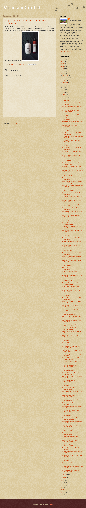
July (64, 87)
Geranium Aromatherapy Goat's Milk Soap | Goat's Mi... (71, 238)
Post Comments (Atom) (16, 123)
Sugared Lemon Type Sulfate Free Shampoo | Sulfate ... (70, 381)
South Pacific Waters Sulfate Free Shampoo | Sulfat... (70, 411)
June (64, 89)
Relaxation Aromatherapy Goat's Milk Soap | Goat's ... (71, 167)
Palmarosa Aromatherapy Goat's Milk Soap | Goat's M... (71, 193)
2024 (62, 63)
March (64, 97)
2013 (62, 494)
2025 (62, 61)
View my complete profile (66, 51)
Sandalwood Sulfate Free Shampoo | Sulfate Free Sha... (71, 426)
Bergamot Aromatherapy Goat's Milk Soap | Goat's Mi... (71, 291)
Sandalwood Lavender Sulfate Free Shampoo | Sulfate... (71, 441)
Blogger (51, 504)
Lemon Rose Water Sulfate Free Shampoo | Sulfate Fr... (70, 189)
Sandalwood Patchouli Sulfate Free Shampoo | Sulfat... (71, 433)
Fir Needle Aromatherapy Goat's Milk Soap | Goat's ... (71, 246)
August (64, 85)
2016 (62, 487)
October (65, 80)
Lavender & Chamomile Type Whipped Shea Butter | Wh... (71, 324)
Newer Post (7, 120)
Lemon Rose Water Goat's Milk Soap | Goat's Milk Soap (71, 279)
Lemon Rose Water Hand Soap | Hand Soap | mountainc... (71, 249)
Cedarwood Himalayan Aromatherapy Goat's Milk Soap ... (71, 283)
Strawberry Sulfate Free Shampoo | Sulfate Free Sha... (71, 399)
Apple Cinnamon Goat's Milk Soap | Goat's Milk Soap (71, 111)
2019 (62, 480)
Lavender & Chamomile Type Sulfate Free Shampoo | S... (71, 358)
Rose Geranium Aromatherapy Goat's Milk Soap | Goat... (71, 163)
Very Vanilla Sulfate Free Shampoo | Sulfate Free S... (71, 339)
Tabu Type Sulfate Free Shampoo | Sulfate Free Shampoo (71, 369)
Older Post (52, 120)
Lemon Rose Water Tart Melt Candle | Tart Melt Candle (71, 174)
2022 (62, 68)
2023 (62, 66)
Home (30, 120)
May (64, 92)
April (64, 94)
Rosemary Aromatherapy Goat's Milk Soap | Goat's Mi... (71, 156)
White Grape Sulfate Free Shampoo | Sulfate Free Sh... (71, 321)
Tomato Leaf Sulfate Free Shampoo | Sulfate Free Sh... (71, 362)
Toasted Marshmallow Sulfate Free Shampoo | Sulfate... (70, 366)
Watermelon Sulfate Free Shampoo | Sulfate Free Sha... (71, 328)
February (65, 474)
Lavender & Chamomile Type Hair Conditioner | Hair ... (70, 373)
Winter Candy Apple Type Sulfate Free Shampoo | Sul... (71, 317)
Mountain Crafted (21, 7)
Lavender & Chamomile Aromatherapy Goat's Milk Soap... (71, 223)
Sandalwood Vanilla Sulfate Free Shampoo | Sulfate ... (70, 418)
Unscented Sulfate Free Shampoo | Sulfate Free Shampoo (71, 347)
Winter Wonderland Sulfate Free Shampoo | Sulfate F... (70, 313)
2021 (62, 71)
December (65, 75)
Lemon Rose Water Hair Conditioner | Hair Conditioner (71, 264)
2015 (62, 490)
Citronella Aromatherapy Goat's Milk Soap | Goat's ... (71, 268)
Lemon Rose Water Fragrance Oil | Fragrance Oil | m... (71, 294)
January (65, 477)
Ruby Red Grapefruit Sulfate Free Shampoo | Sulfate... (70, 444)
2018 (62, 482)
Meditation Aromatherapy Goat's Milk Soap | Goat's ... (71, 201)
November (65, 77)
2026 (62, 59)
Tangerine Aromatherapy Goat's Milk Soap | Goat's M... (71, 141)
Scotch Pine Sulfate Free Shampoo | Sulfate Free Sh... (71, 414)
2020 (62, 73)
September (65, 82)
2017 (62, 485)
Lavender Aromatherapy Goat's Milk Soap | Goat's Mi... (71, 216)
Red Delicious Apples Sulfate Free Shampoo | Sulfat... (70, 471)
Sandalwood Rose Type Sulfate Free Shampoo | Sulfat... (71, 429)
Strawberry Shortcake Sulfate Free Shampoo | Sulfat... (70, 388)
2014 (62, 492)
